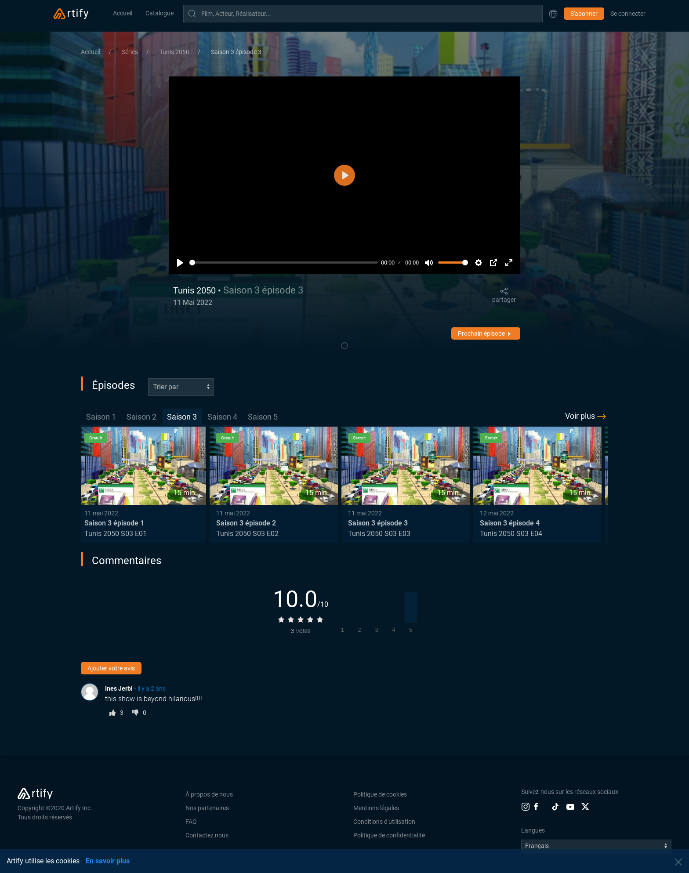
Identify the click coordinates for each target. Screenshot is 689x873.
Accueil (122, 13)
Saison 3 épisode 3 (236, 51)
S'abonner (584, 13)
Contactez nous (206, 835)
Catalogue (159, 13)
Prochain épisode (486, 334)
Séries (130, 51)
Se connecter (627, 13)
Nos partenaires (207, 807)
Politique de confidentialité (389, 835)
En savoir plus (108, 861)
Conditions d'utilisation (384, 821)
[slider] (283, 262)
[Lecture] (180, 263)
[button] (553, 14)
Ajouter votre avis (111, 668)
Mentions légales (376, 807)
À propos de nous (209, 794)
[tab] (101, 417)
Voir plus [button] (586, 416)
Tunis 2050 (175, 51)
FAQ (191, 821)
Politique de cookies (380, 794)
